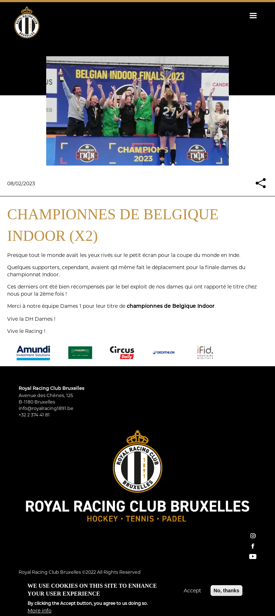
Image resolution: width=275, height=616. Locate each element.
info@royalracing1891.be (46, 408)
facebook (252, 546)
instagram (252, 535)
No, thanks (227, 593)
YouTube (252, 556)
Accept (192, 593)
